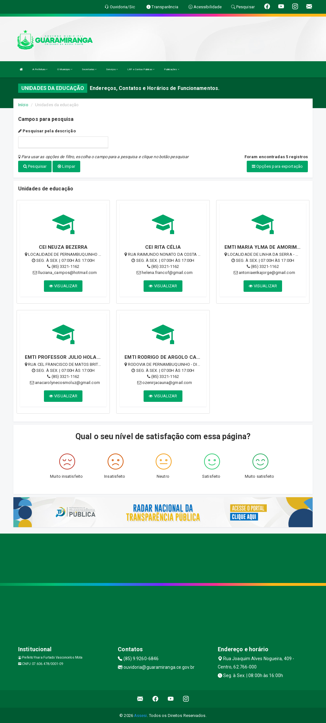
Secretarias (89, 69)
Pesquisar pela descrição (47, 131)
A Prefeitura (39, 69)
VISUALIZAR (63, 285)
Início (23, 104)
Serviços (112, 69)
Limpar (66, 166)
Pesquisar (34, 166)
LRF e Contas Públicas (140, 69)
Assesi (140, 714)
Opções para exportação (277, 166)
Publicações (171, 69)
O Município (64, 69)
